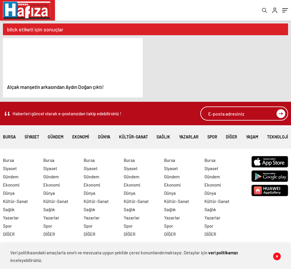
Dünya (104, 134)
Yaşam (252, 134)
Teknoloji (277, 134)
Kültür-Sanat (133, 134)
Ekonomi (80, 134)
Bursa (9, 134)
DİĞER (231, 134)
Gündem (55, 134)
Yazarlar (189, 134)
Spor (212, 134)
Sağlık (163, 134)
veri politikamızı (223, 252)
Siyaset (32, 134)
